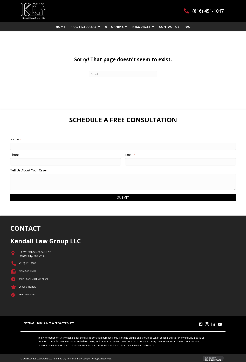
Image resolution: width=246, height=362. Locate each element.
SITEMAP (29, 322)
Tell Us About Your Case (28, 169)
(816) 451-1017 (208, 11)
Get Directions (27, 293)
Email (130, 154)
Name (15, 139)
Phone (14, 154)
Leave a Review (27, 285)
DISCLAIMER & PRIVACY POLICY (55, 322)
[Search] (123, 74)
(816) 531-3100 (27, 262)
